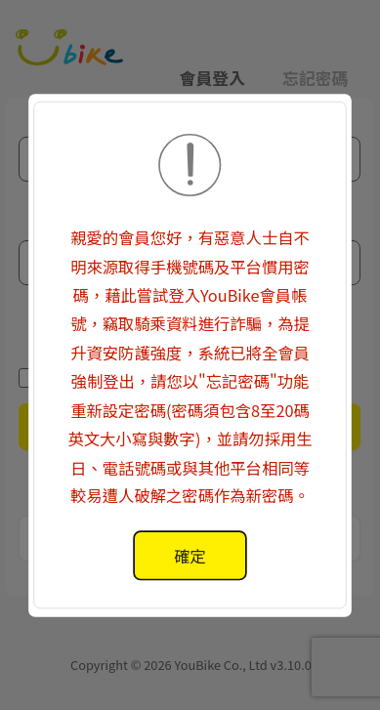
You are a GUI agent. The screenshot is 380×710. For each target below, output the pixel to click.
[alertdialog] (189, 555)
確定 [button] (190, 554)
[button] (190, 355)
